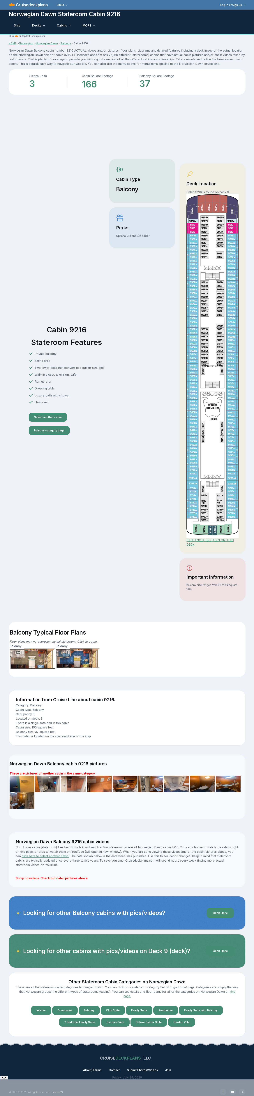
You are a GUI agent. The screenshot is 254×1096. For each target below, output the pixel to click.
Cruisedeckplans (31, 4)
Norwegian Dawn (47, 43)
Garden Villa (181, 1022)
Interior (41, 1010)
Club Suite (113, 1010)
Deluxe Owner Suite (149, 1022)
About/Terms (92, 1070)
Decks (36, 25)
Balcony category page (49, 430)
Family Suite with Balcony (201, 1010)
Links (60, 5)
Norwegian (26, 43)
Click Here (220, 913)
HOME (12, 43)
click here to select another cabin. (45, 856)
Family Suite (139, 1010)
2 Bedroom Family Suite (79, 1022)
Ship (17, 25)
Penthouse (166, 1010)
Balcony (66, 43)
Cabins (62, 25)
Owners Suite (115, 1022)
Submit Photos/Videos (142, 1070)
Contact (114, 1070)
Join (168, 1070)
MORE (87, 25)
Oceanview (65, 1010)
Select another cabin (48, 417)
